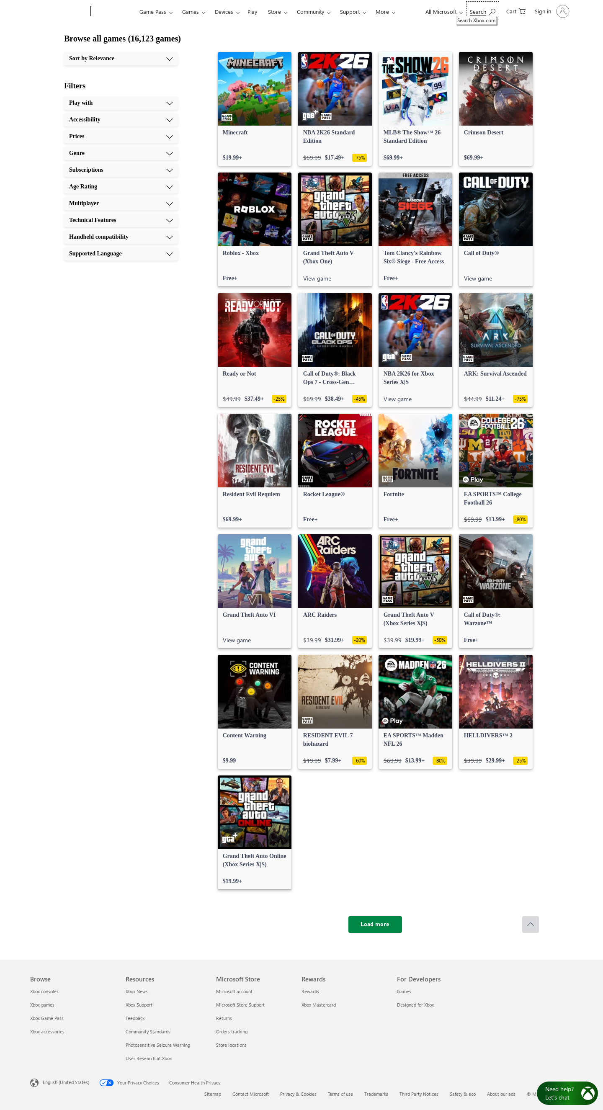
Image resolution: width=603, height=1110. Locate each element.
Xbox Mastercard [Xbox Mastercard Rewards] (319, 1004)
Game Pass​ (152, 11)
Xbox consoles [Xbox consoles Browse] (44, 991)
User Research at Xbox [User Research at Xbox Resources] (149, 1058)
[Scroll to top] (530, 924)
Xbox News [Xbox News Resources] (137, 991)
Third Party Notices (418, 1094)
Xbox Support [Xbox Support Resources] (139, 1004)
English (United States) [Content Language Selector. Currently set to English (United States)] (66, 1082)
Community (310, 11)
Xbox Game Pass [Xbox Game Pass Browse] (47, 1018)
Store (274, 11)
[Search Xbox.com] (482, 10)
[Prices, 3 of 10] (121, 136)
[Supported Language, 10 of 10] (121, 253)
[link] (254, 109)
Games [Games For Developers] (404, 991)
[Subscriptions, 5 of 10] (121, 170)
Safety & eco (463, 1094)
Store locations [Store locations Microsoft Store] (231, 1045)
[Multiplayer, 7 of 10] (121, 203)
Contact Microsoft (250, 1094)
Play (252, 11)
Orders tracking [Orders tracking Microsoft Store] (231, 1031)
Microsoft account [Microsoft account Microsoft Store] (234, 991)
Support (350, 11)
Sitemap (212, 1094)
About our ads (501, 1094)
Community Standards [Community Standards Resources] (148, 1031)
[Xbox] (114, 11)
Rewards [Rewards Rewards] (310, 991)
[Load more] (375, 924)
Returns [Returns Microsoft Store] (224, 1018)
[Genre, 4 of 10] (121, 153)
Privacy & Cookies (298, 1094)
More (382, 11)
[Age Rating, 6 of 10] (121, 186)
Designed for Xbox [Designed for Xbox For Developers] (415, 1004)
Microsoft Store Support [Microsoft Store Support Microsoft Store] (240, 1004)
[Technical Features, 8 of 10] (121, 220)
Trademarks (376, 1094)
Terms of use (340, 1094)
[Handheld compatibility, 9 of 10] (121, 237)
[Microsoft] (59, 11)
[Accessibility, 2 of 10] (121, 119)
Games (190, 11)
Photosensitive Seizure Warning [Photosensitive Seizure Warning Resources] (158, 1045)
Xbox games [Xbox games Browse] (42, 1004)
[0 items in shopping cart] (516, 11)
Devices (224, 11)
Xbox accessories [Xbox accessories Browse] (47, 1031)
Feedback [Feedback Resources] (135, 1018)
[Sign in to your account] (551, 11)
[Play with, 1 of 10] (121, 103)
